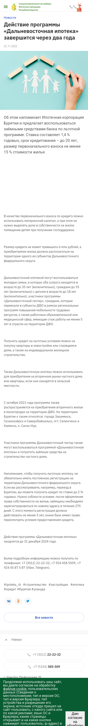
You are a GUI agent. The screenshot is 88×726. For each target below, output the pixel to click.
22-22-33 (71, 7)
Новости (10, 17)
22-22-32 (44, 655)
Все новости (44, 617)
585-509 (44, 667)
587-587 (75, 7)
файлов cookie (14, 689)
